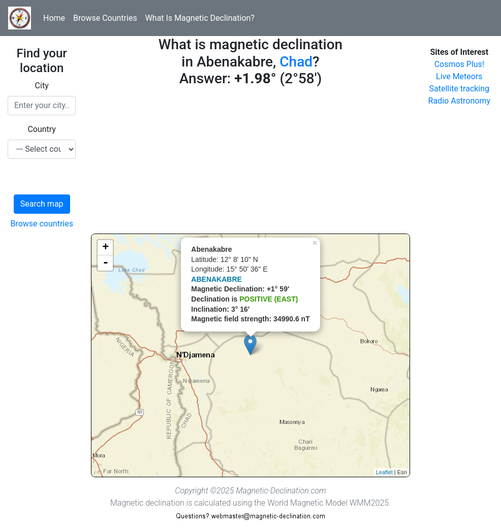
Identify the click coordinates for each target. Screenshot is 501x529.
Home (54, 18)
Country (41, 129)
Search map (42, 204)
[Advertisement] (250, 162)
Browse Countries (105, 18)
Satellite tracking (459, 88)
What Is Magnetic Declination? (200, 18)
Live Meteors (459, 76)
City (42, 85)
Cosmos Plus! (459, 64)
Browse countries (41, 223)
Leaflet (384, 472)
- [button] (105, 263)
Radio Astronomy (459, 101)
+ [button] (105, 247)
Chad (295, 61)
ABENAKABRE (216, 279)
